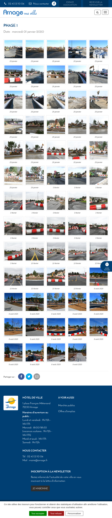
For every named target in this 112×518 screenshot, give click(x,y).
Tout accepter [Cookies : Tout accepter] (37, 513)
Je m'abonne (40, 488)
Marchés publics (66, 405)
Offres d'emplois (66, 411)
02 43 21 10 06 (14, 3)
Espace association (70, 3)
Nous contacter (38, 3)
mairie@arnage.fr (38, 460)
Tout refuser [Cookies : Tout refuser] (56, 513)
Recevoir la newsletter (96, 3)
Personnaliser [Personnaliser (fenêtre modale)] (74, 513)
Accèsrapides (107, 266)
